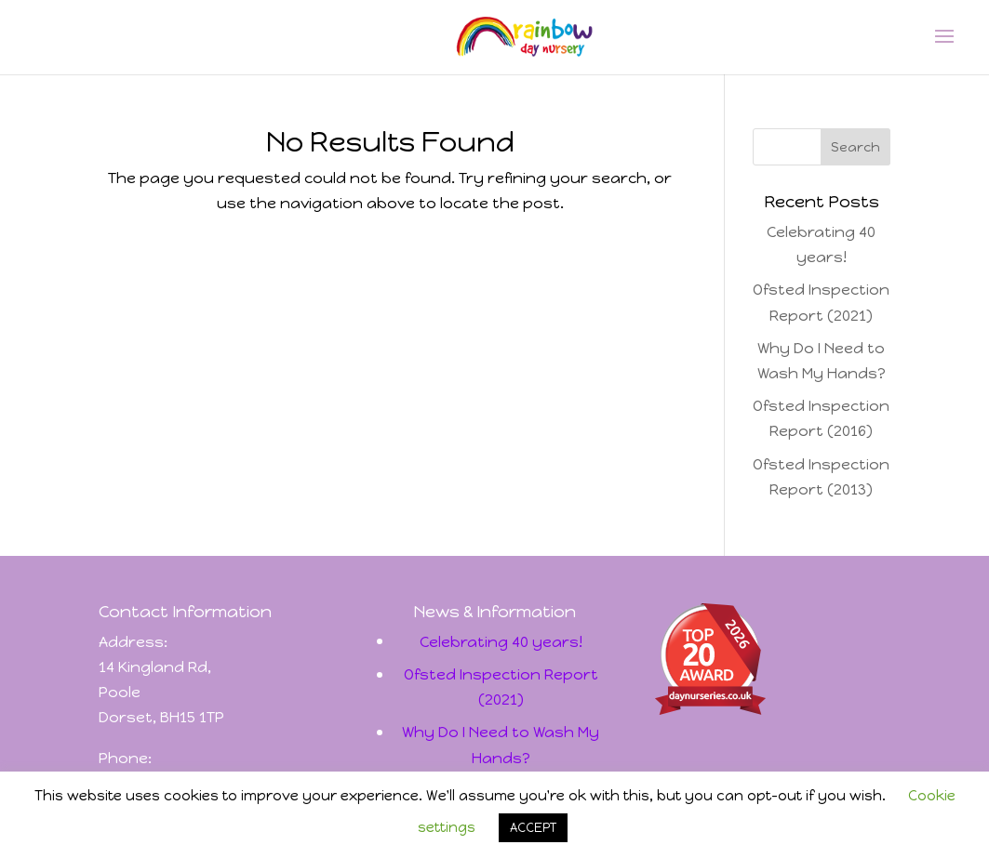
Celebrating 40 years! (501, 642)
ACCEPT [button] (533, 828)
